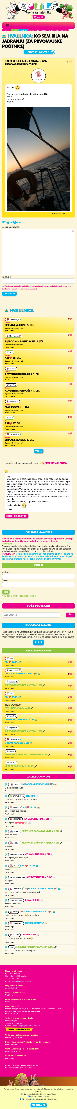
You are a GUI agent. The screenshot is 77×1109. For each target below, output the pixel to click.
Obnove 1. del (31, 935)
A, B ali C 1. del (34, 900)
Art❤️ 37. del (13, 697)
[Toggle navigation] (8, 25)
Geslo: (5, 580)
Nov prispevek (38, 52)
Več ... (38, 451)
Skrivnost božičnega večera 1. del (25, 731)
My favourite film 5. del (38, 819)
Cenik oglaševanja (19, 1030)
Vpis (6, 592)
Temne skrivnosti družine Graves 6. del (27, 755)
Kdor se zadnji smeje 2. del (21, 766)
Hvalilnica (16, 36)
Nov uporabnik (9, 596)
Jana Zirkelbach (11, 988)
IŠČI (70, 615)
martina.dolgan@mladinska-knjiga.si (26, 1026)
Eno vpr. (32, 796)
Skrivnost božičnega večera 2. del (25, 685)
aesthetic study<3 (36, 923)
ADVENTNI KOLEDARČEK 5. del (21, 720)
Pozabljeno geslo (27, 596)
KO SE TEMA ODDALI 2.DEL (19, 708)
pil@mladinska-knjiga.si (21, 981)
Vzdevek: (6, 572)
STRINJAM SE (38, 1105)
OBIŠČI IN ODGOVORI (16, 516)
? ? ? (38, 642)
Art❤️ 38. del (13, 662)
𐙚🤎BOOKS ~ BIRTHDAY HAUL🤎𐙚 (22, 674)
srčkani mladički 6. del (18, 743)
